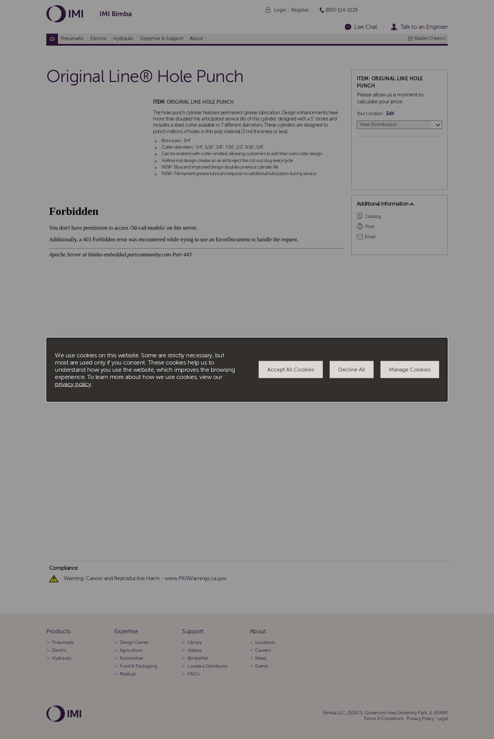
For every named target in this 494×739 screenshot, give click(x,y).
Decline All (351, 370)
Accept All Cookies (290, 370)
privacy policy (73, 384)
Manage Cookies (410, 370)
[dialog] (247, 369)
